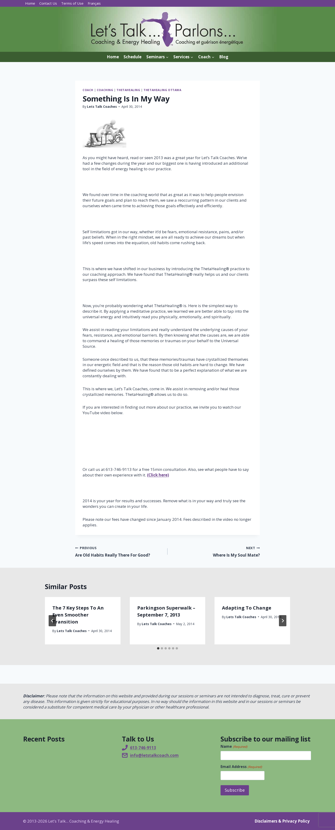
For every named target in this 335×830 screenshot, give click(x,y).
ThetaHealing (128, 90)
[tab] (158, 648)
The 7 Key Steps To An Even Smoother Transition (78, 615)
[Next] (282, 620)
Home (30, 3)
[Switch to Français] (94, 3)
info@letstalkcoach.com (154, 755)
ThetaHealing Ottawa (162, 90)
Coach (88, 90)
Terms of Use (72, 3)
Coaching (105, 90)
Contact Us (48, 3)
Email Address (241, 766)
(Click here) (158, 475)
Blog (223, 56)
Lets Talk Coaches (102, 106)
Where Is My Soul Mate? (215, 551)
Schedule (132, 56)
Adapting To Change (246, 608)
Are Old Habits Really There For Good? (119, 551)
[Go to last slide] (52, 620)
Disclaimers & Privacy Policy (282, 820)
